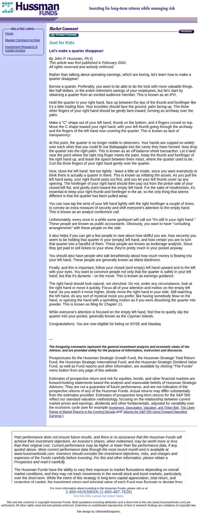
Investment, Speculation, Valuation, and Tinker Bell (144, 408)
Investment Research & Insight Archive (21, 48)
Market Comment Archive (22, 40)
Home (9, 33)
